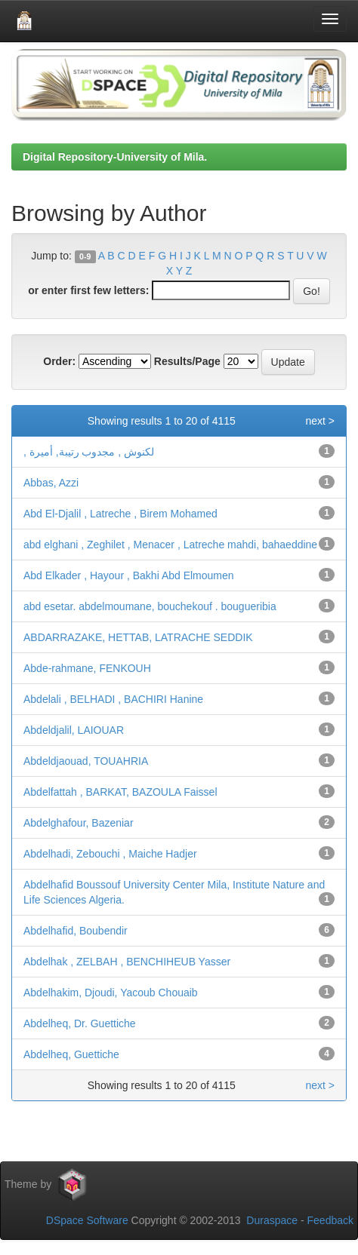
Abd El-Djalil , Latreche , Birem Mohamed (120, 514)
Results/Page (187, 361)
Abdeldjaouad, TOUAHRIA (85, 761)
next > (320, 421)
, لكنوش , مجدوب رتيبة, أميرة (88, 452)
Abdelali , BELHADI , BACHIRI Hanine (113, 699)
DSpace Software (87, 1220)
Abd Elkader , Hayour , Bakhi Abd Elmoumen (128, 575)
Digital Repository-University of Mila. (115, 157)
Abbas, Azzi (51, 483)
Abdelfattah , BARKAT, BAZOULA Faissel (120, 792)
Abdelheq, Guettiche (71, 1054)
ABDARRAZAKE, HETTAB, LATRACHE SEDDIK (138, 637)
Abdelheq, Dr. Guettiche (79, 1023)
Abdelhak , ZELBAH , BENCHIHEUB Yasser (126, 962)
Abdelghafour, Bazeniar (78, 823)
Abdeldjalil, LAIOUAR (73, 730)
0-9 (85, 256)
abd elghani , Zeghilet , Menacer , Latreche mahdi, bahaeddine (170, 545)
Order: (59, 361)
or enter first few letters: (88, 290)
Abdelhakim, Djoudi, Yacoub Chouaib (110, 993)
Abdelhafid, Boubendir (75, 931)
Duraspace (272, 1220)
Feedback (330, 1220)
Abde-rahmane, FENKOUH (87, 668)
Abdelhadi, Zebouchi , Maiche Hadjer (110, 854)
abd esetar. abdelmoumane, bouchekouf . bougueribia (149, 606)
